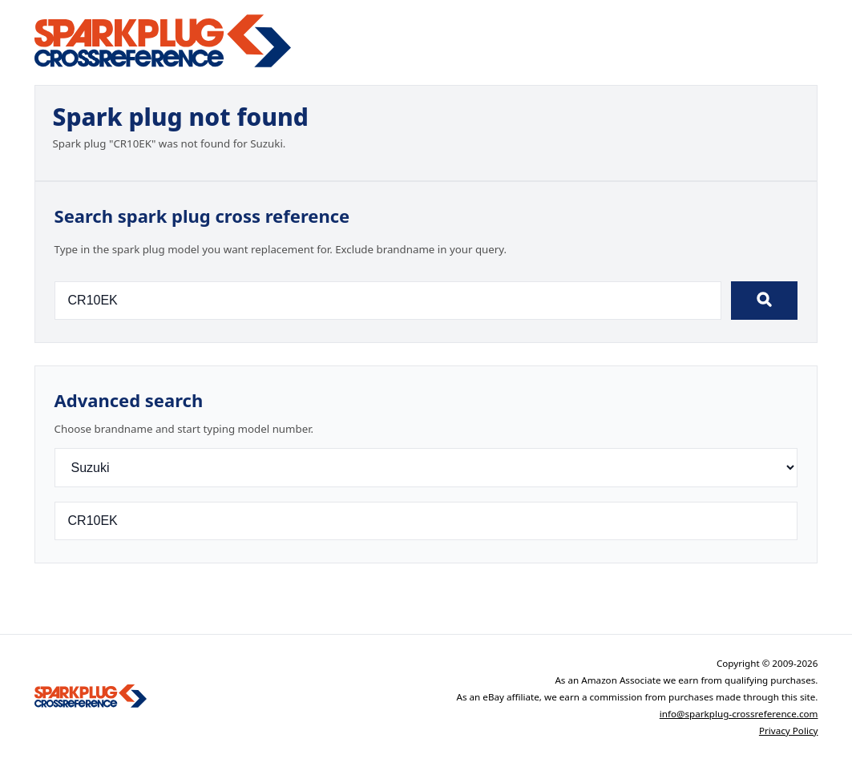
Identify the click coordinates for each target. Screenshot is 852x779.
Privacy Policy (788, 731)
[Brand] (426, 467)
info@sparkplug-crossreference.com (739, 714)
